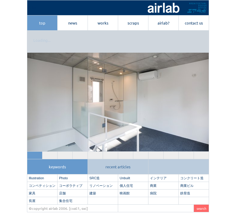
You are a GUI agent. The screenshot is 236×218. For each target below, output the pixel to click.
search (201, 208)
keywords (57, 166)
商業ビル (187, 185)
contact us (194, 22)
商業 (153, 185)
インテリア (158, 178)
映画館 (125, 193)
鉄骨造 (185, 193)
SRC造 (94, 178)
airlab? (163, 22)
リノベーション (101, 185)
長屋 (32, 201)
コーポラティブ (70, 185)
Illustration (36, 178)
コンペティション (42, 185)
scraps (133, 22)
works (103, 22)
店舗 (62, 193)
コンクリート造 (192, 178)
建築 (92, 193)
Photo (63, 178)
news (72, 22)
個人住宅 (126, 185)
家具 (32, 193)
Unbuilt (125, 178)
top (42, 22)
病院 (153, 193)
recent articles (118, 166)
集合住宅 (65, 201)
